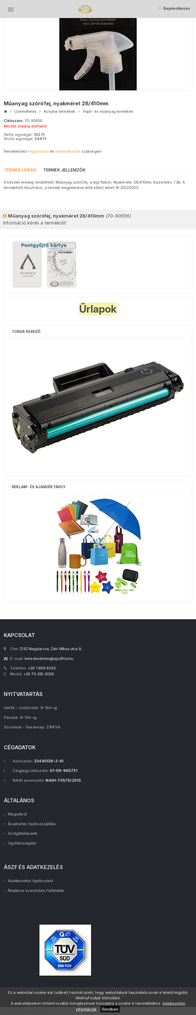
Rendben (110, 1009)
